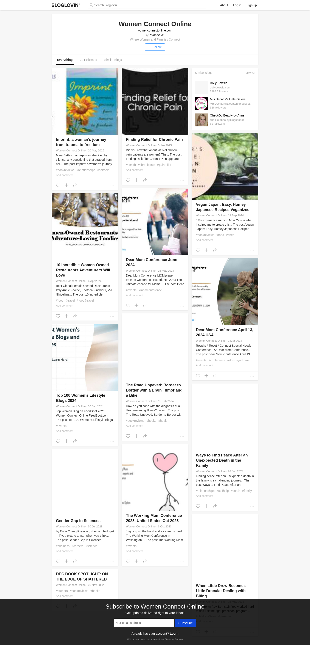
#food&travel (85, 300)
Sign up (251, 5)
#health (131, 165)
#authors (62, 591)
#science (92, 546)
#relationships (86, 170)
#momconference (150, 290)
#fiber (230, 235)
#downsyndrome (238, 360)
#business (63, 546)
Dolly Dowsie (218, 83)
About (224, 5)
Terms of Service (174, 639)
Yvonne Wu (157, 35)
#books (151, 420)
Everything (65, 59)
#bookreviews (65, 170)
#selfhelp (103, 170)
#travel (70, 300)
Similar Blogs (113, 59)
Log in (237, 5)
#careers (77, 546)
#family (247, 490)
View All (250, 72)
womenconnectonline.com (155, 30)
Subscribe (185, 623)
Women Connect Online (71, 150)
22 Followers (88, 59)
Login (174, 633)
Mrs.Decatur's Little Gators (227, 99)
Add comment (64, 175)
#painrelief (164, 165)
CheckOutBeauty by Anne (227, 115)
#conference (217, 360)
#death (235, 490)
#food (220, 235)
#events (131, 290)
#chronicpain (146, 165)
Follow (155, 47)
